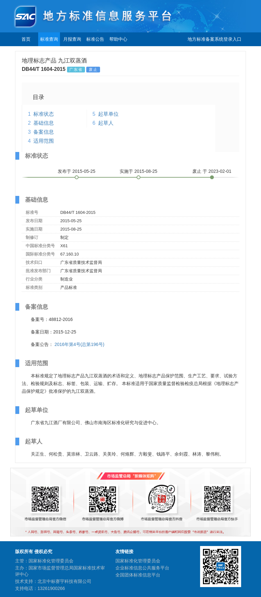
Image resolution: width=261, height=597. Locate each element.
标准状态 (43, 114)
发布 (77, 171)
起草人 (106, 123)
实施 (138, 171)
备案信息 (43, 132)
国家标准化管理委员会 (137, 560)
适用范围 (43, 141)
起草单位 (108, 114)
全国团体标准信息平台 (137, 574)
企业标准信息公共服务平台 (142, 567)
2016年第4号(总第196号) (80, 344)
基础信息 (43, 123)
